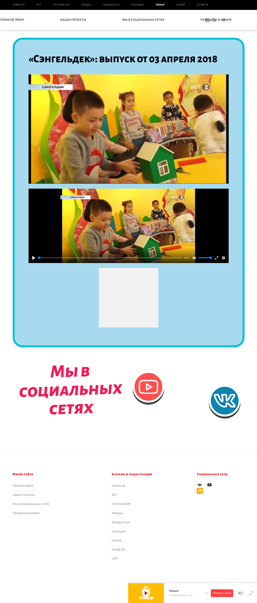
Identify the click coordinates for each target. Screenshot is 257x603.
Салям (180, 4)
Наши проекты (73, 20)
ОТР (115, 559)
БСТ (38, 4)
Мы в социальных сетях (143, 20)
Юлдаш (86, 4)
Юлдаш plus (111, 4)
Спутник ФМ (61, 4)
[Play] (34, 258)
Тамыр (160, 4)
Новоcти (19, 4)
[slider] (110, 258)
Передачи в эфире (26, 513)
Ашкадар (137, 4)
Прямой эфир (23, 486)
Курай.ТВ (202, 4)
